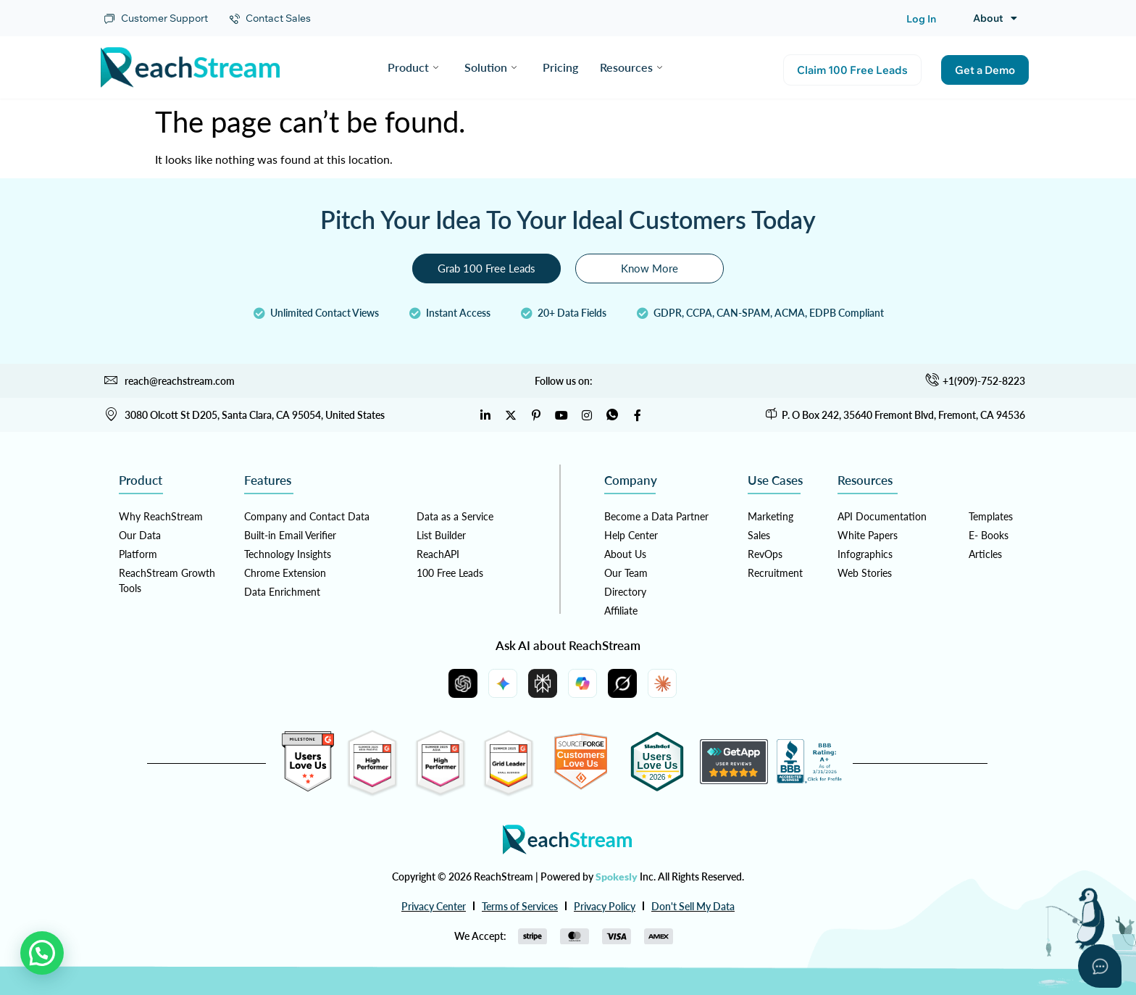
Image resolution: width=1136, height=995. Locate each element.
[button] (42, 953)
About (995, 18)
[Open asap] (1100, 966)
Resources (631, 67)
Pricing (560, 67)
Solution (490, 67)
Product (413, 67)
